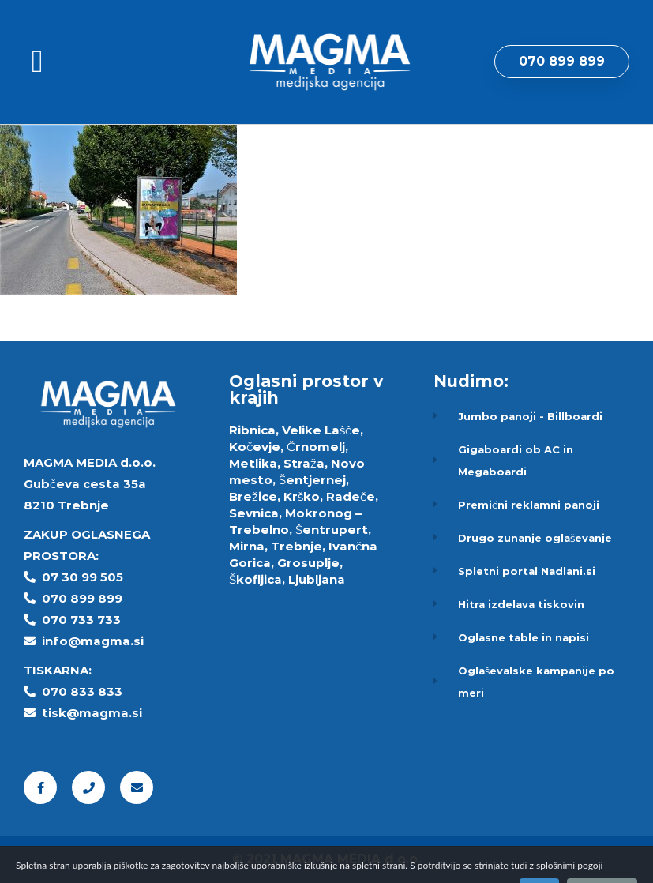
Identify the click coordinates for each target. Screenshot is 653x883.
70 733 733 (86, 619)
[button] (37, 61)
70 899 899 (86, 598)
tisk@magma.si (92, 712)
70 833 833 (86, 691)
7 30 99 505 (87, 576)
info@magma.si (93, 640)
